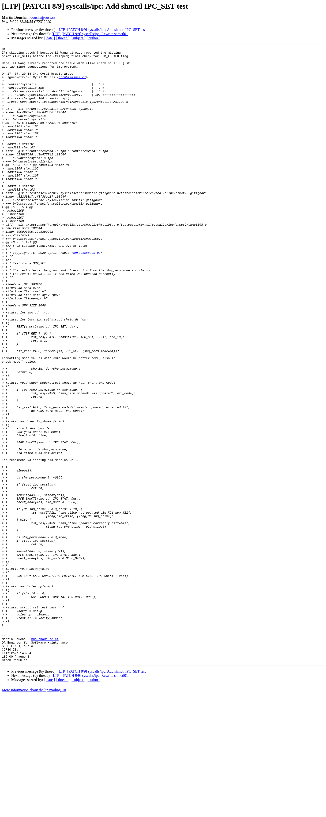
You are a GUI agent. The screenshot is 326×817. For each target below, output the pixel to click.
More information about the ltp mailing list (34, 813)
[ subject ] (78, 38)
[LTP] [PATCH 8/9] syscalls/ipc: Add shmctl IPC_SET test (101, 30)
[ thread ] (63, 38)
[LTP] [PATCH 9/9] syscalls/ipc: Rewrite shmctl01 (90, 34)
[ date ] (49, 38)
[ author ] (93, 38)
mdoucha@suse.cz (41, 17)
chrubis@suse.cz (72, 83)
